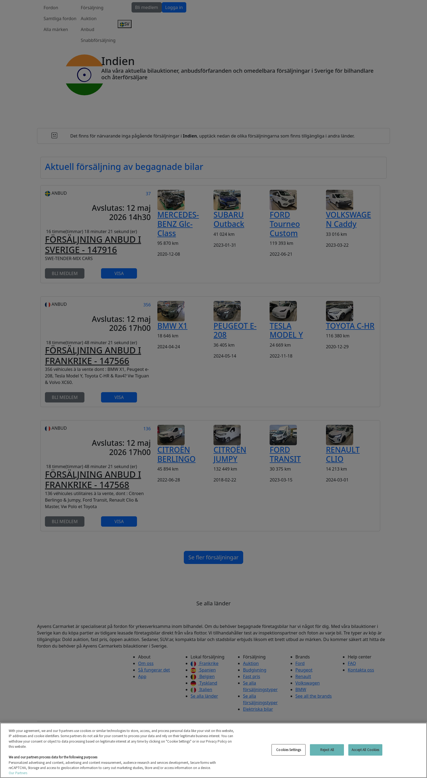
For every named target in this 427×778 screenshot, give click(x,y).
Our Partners (18, 773)
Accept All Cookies (365, 750)
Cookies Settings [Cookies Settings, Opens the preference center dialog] (288, 750)
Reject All (327, 750)
